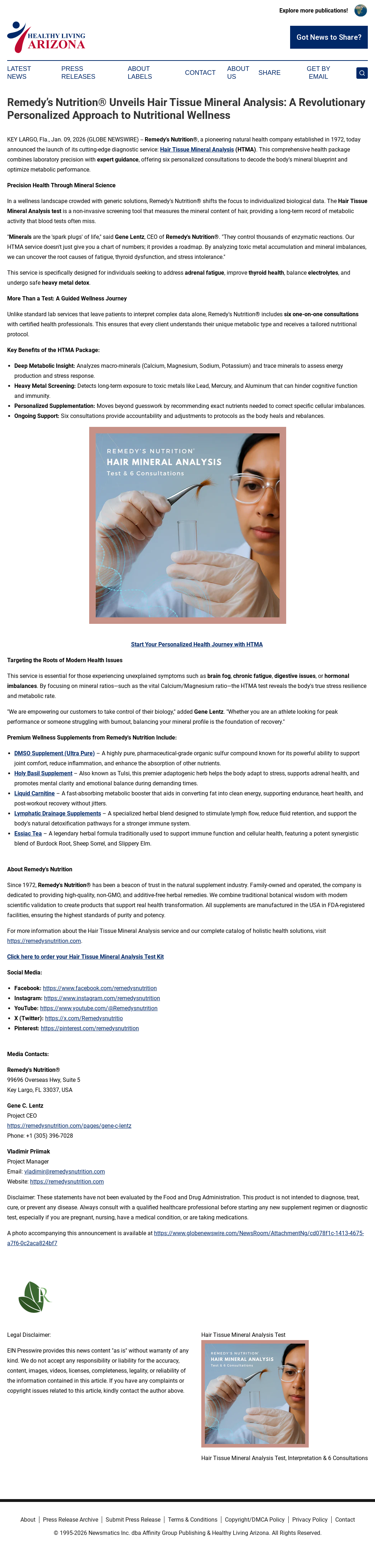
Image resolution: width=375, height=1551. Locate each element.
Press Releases (78, 72)
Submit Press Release (133, 1519)
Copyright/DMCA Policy (255, 1519)
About (27, 1519)
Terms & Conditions (192, 1519)
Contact (200, 72)
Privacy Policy (310, 1519)
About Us (238, 72)
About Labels (140, 72)
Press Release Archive (70, 1519)
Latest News (19, 72)
